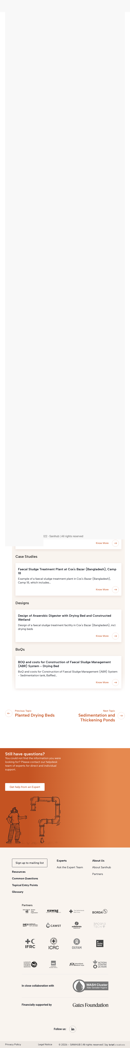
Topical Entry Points (25, 885)
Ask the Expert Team (70, 867)
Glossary (17, 891)
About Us (98, 860)
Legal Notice (45, 1044)
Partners (97, 874)
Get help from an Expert (25, 787)
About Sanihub (101, 867)
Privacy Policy (13, 1044)
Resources (19, 871)
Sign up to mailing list (30, 862)
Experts (62, 860)
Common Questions (25, 878)
